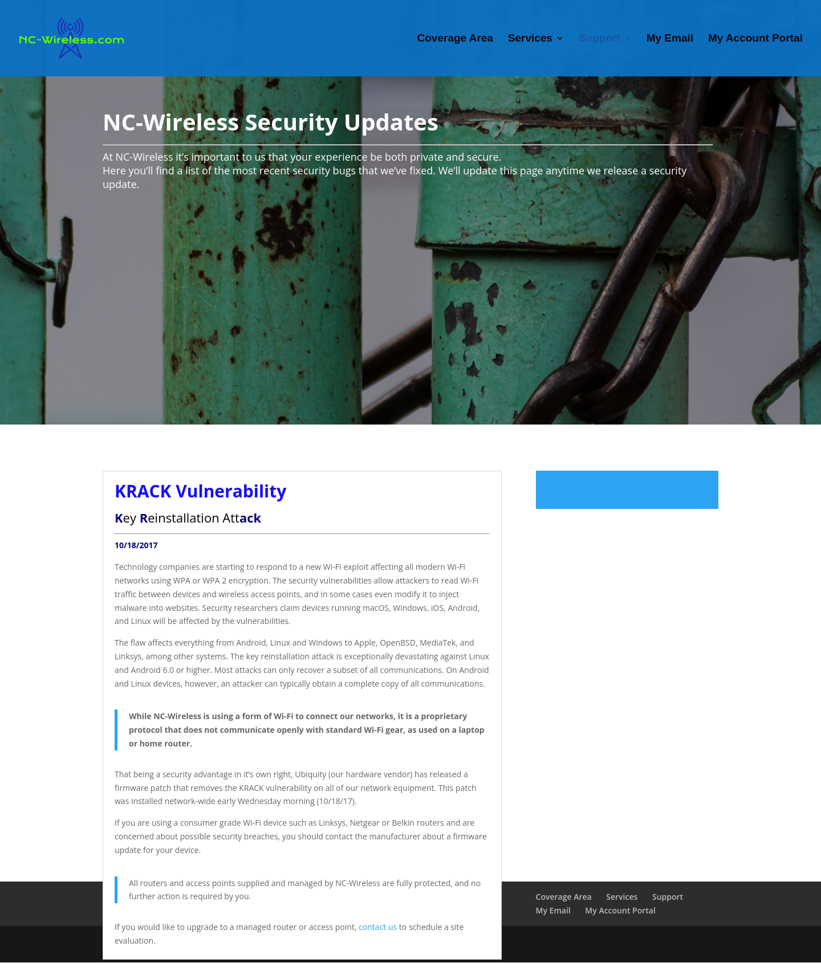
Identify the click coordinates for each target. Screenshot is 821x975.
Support (599, 39)
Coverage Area (455, 39)
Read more (627, 490)
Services (530, 39)
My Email (670, 39)
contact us (378, 926)
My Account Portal (755, 39)
